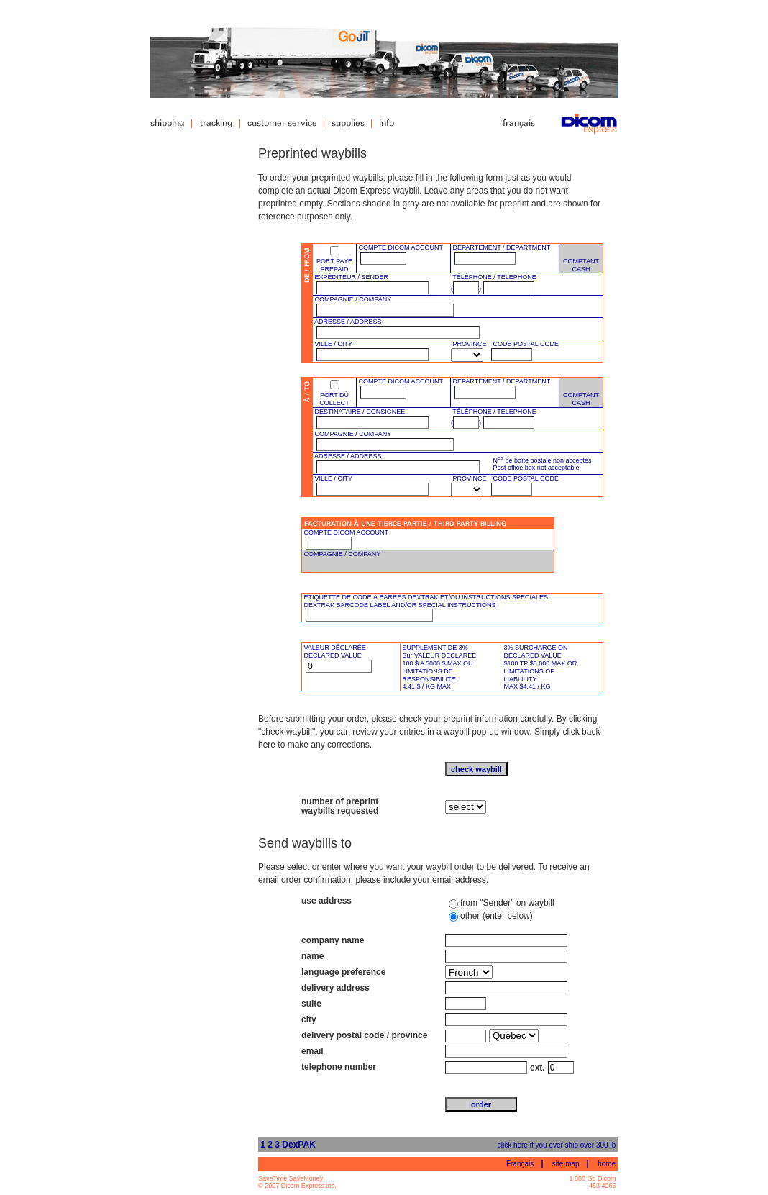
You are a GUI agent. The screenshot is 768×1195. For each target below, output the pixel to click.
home (607, 1164)
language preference (343, 972)
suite (311, 1004)
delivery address (335, 988)
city (308, 1019)
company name (332, 940)
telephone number (338, 1067)
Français (520, 1164)
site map (566, 1164)
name (312, 956)
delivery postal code (342, 1035)
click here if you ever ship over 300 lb (557, 1145)
